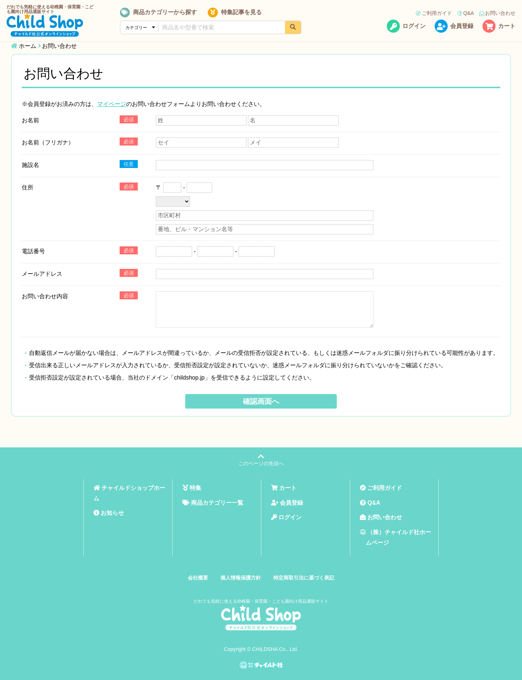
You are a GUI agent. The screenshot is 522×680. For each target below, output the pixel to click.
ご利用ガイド (433, 13)
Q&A (465, 13)
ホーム (27, 46)
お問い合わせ (497, 13)
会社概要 (198, 578)
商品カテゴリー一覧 (212, 503)
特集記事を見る (234, 13)
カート (498, 26)
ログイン (406, 26)
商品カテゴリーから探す (159, 13)
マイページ (111, 104)
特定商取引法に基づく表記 (303, 578)
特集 (191, 488)
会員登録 (454, 26)
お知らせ (109, 513)
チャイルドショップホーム (129, 493)
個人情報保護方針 (240, 578)
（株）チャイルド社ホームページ (395, 537)
